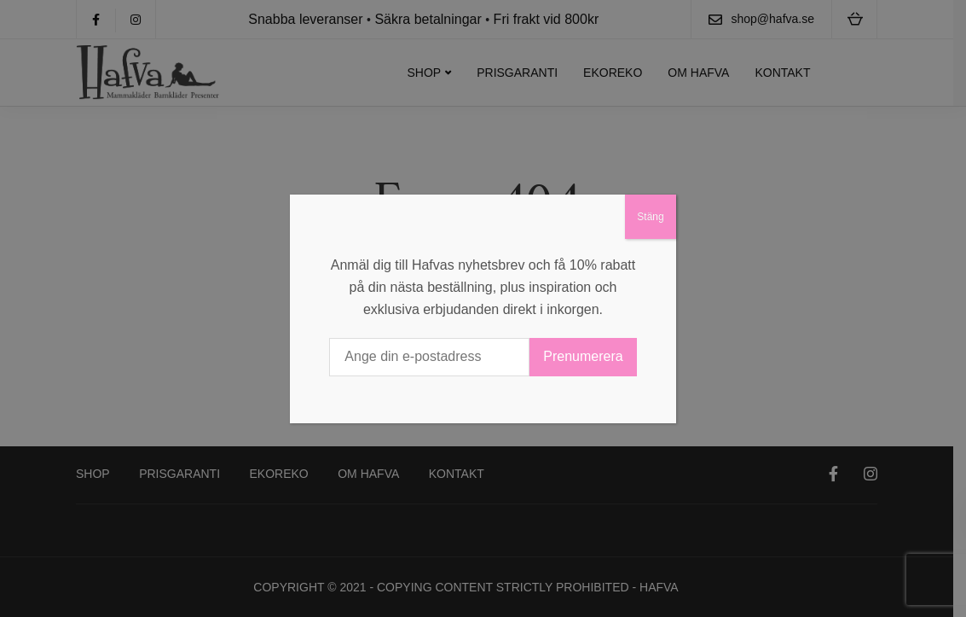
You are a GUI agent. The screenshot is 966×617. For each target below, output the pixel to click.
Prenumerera (582, 356)
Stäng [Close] (650, 217)
